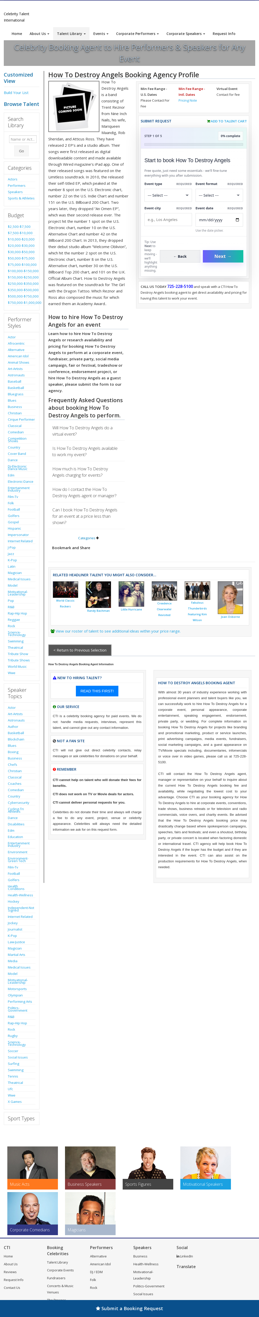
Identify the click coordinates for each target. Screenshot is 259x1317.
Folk (11, 503)
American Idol (18, 356)
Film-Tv (13, 496)
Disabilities (16, 824)
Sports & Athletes (21, 198)
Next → (223, 256)
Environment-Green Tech (18, 859)
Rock (11, 626)
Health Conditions (16, 887)
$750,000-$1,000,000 (21, 302)
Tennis (13, 1076)
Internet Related (20, 541)
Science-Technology (17, 633)
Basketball (16, 387)
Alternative (16, 349)
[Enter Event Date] (219, 220)
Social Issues (18, 1057)
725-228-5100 (180, 286)
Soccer (13, 1051)
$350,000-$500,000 (21, 290)
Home (17, 33)
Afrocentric (16, 343)
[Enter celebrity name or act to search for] (23, 139)
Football (14, 509)
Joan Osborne (230, 617)
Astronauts (16, 375)
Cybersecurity (18, 802)
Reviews (10, 1272)
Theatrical (15, 647)
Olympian (15, 995)
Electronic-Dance (20, 481)
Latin (11, 566)
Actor (12, 337)
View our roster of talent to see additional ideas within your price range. (118, 631)
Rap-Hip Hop (17, 613)
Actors (12, 179)
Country (14, 447)
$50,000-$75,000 (21, 258)
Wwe (11, 673)
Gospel (13, 522)
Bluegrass (16, 394)
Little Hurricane (131, 609)
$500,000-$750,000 (21, 296)
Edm (11, 475)
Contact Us (12, 1287)
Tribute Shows (19, 660)
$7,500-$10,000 (20, 233)
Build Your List (16, 92)
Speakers (15, 192)
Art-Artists (15, 368)
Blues (12, 400)
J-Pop (12, 547)
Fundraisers (56, 1278)
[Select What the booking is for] (168, 195)
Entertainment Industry (19, 489)
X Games (15, 1101)
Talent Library (71, 33)
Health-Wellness (20, 895)
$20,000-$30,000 (21, 245)
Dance (13, 460)
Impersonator (18, 534)
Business (15, 406)
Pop (11, 600)
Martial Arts (16, 954)
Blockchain (16, 739)
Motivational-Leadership (18, 593)
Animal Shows (18, 362)
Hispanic (14, 528)
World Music (17, 666)
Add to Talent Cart (229, 121)
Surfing (13, 1063)
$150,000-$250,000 (21, 277)
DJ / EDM (96, 1272)
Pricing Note (188, 100)
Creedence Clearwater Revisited (164, 609)
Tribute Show (18, 654)
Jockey (13, 923)
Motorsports (17, 989)
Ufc (10, 1089)
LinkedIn (185, 1256)
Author (13, 726)
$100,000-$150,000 (21, 271)
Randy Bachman (98, 611)
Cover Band (17, 453)
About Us (39, 33)
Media (12, 961)
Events (101, 33)
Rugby (13, 1035)
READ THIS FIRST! (97, 691)
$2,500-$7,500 (19, 226)
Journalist (15, 929)
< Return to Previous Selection (79, 650)
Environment (17, 852)
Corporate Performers (137, 33)
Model (12, 585)
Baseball (14, 381)
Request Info (224, 33)
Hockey (13, 901)
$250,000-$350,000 (21, 283)
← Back (180, 256)
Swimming (16, 641)
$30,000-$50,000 (21, 252)
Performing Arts (20, 1001)
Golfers (13, 515)
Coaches (14, 783)
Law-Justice (16, 942)
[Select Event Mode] (219, 195)
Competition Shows (17, 439)
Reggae (14, 619)
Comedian (16, 432)
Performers (17, 185)
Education (15, 837)
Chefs (12, 764)
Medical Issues (19, 579)
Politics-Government (17, 1009)
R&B (11, 607)
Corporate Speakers (185, 33)
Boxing (13, 752)
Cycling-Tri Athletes (16, 810)
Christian (15, 413)
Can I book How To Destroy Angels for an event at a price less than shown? (84, 516)
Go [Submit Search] (21, 150)
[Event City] (168, 219)
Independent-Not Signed (21, 909)
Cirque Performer (21, 419)
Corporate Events (60, 1270)
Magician (15, 572)
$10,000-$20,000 (21, 239)
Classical (14, 425)
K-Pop (12, 560)
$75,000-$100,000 (21, 264)
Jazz (11, 553)
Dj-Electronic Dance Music (17, 467)
